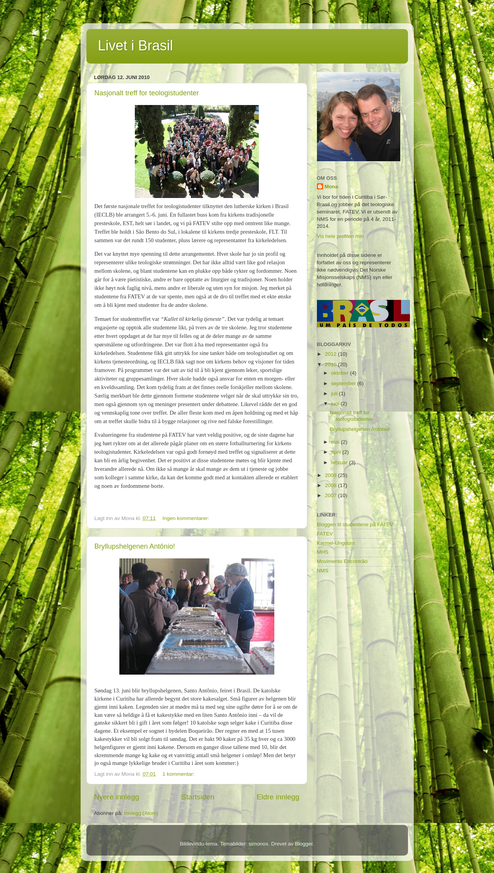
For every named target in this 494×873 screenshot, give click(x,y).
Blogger (304, 844)
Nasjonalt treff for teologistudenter (147, 93)
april (337, 452)
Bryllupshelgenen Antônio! (135, 546)
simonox (258, 844)
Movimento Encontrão (342, 561)
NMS (323, 570)
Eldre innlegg (277, 797)
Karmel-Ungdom (336, 543)
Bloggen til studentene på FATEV (355, 524)
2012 (331, 354)
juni (336, 403)
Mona (331, 186)
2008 (331, 485)
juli (335, 393)
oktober (340, 373)
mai (336, 442)
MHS (323, 552)
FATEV (325, 534)
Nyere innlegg (116, 797)
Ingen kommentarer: (186, 518)
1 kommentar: (179, 774)
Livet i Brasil (135, 45)
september (344, 383)
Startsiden (197, 797)
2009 (331, 475)
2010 (331, 364)
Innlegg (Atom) (141, 813)
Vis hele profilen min (340, 236)
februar (340, 462)
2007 (331, 495)
